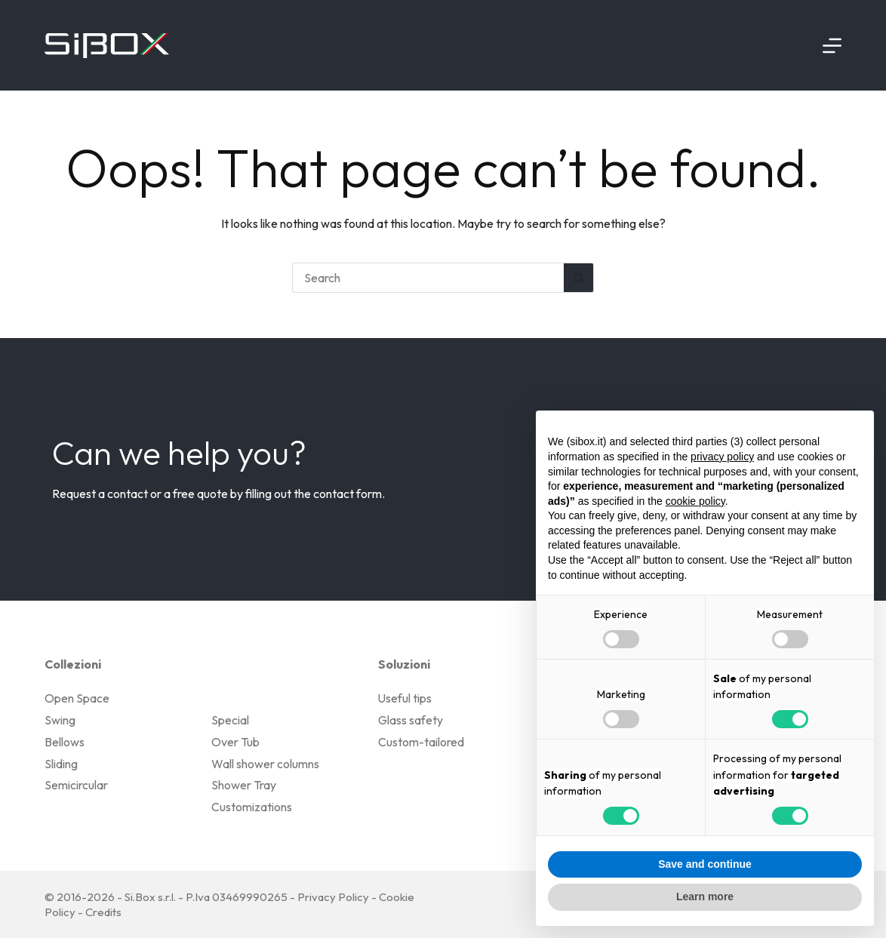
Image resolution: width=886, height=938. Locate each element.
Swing (60, 719)
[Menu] (832, 45)
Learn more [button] (705, 896)
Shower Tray (243, 784)
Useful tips (405, 698)
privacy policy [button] (722, 457)
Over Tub (235, 741)
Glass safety (410, 719)
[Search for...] (428, 278)
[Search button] (579, 278)
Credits (103, 912)
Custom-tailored (421, 741)
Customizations (251, 806)
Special (230, 719)
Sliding (61, 763)
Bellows (65, 741)
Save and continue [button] (705, 864)
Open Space (77, 698)
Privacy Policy (333, 897)
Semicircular (76, 784)
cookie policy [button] (695, 501)
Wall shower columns (265, 763)
